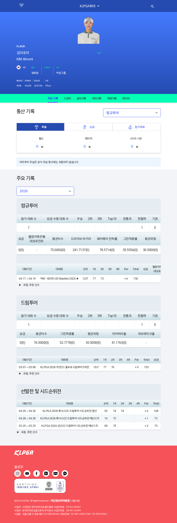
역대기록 (112, 98)
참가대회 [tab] (136, 127)
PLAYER (21, 46)
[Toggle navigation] (21, 6)
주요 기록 (53, 98)
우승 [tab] (40, 127)
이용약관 (75, 500)
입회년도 (37, 80)
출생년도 (20, 80)
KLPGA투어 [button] (88, 6)
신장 (46, 80)
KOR (24, 67)
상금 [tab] (88, 127)
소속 (57, 67)
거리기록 (96, 98)
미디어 (126, 98)
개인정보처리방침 (60, 500)
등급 (32, 67)
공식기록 (81, 98)
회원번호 (28, 80)
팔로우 (18, 467)
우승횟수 (47, 67)
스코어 (67, 98)
